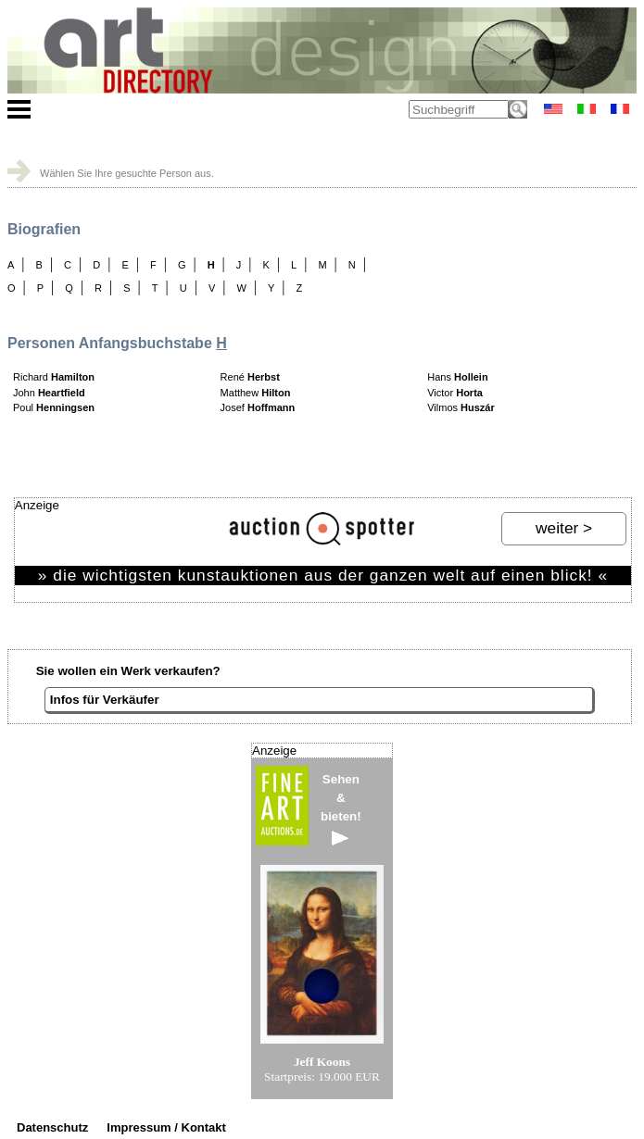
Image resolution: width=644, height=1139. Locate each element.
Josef (258, 407)
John (49, 392)
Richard (54, 376)
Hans (457, 376)
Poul (54, 407)
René (250, 376)
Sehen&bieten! (341, 808)
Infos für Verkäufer (104, 700)
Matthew (256, 392)
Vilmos (461, 407)
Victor (455, 392)
